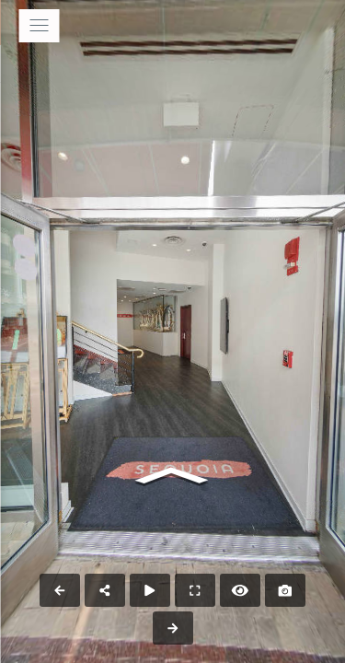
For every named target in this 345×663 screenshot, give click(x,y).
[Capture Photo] (285, 590)
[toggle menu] (38, 25)
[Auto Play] (150, 590)
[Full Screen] (195, 590)
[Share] (105, 590)
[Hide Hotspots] (240, 590)
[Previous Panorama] (60, 590)
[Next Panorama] (173, 628)
